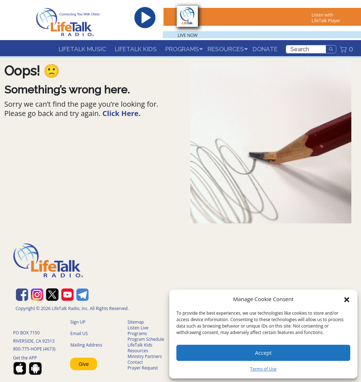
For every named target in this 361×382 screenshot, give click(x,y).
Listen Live (137, 328)
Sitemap (135, 322)
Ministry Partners (144, 356)
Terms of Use (263, 369)
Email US (79, 333)
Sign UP (78, 322)
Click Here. (121, 113)
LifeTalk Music (82, 49)
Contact (135, 362)
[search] (306, 49)
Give (84, 364)
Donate (265, 49)
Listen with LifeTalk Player (326, 18)
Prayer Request (142, 368)
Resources (226, 49)
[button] (346, 299)
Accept (263, 352)
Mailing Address (86, 345)
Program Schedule (145, 339)
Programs (182, 49)
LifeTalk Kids (136, 49)
